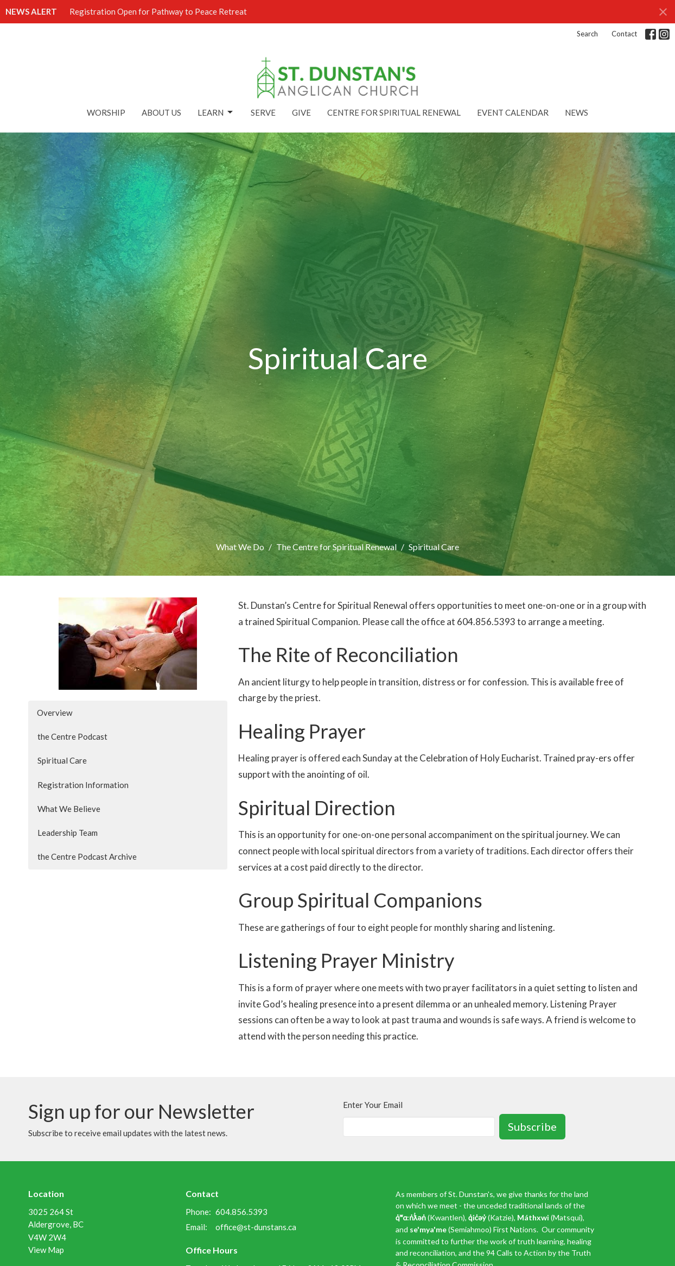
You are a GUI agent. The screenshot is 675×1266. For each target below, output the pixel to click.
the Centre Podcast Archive (87, 856)
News (576, 112)
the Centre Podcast (72, 736)
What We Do (240, 546)
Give (301, 112)
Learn (216, 112)
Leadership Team (67, 832)
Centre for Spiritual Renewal (394, 112)
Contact (624, 33)
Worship (106, 112)
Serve (263, 112)
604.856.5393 (241, 1212)
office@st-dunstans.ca (255, 1227)
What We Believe (68, 809)
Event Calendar (513, 112)
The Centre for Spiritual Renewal (336, 546)
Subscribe (532, 1126)
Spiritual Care (62, 760)
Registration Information (83, 785)
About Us (161, 112)
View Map (46, 1250)
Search (587, 33)
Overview (54, 712)
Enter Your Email (373, 1105)
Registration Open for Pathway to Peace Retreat (158, 11)
